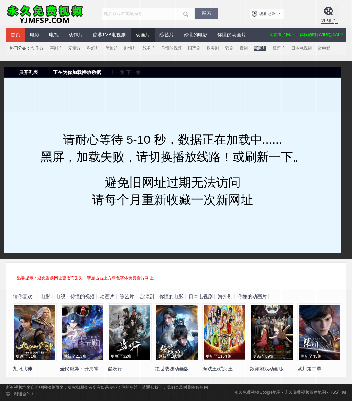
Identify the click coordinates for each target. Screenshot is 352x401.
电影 (35, 34)
